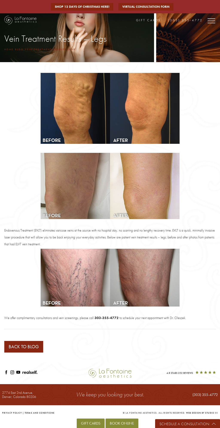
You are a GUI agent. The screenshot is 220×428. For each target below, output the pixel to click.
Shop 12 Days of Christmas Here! (82, 7)
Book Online (122, 423)
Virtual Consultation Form (146, 7)
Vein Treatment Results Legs (50, 49)
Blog (19, 49)
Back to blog (24, 347)
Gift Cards (148, 20)
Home (9, 49)
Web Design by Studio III (202, 412)
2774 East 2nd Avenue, (19, 394)
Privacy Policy (12, 412)
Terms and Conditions (40, 412)
